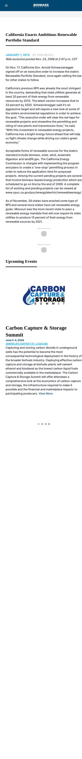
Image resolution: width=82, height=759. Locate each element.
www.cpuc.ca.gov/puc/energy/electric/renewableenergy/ (43, 192)
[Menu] (6, 5)
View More (46, 393)
